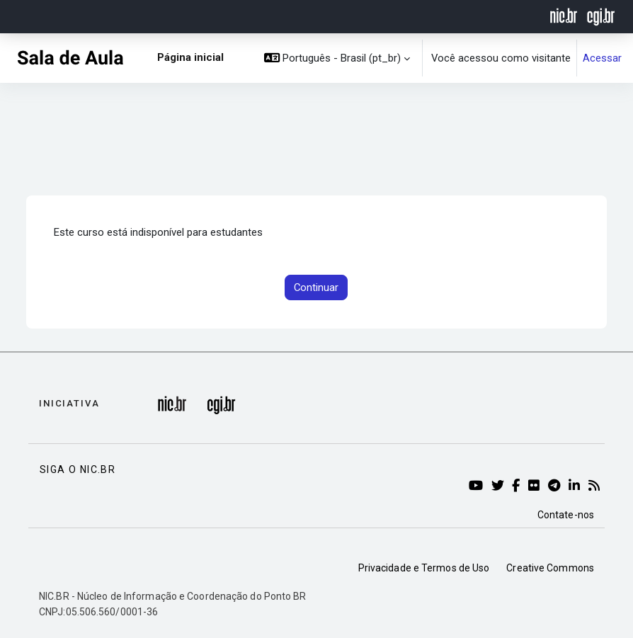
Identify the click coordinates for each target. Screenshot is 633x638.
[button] (337, 58)
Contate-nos (565, 514)
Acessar (602, 58)
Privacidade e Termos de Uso (424, 568)
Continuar (316, 287)
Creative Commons (550, 568)
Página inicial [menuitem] (190, 57)
